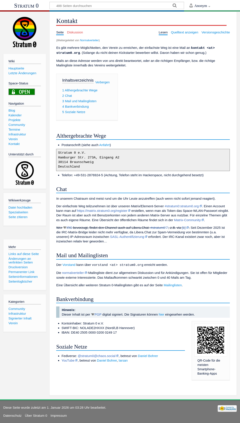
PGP (98, 313)
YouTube (68, 359)
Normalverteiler (89, 40)
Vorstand (68, 264)
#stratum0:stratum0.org (182, 205)
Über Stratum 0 (36, 414)
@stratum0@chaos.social (97, 354)
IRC (69, 227)
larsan (123, 359)
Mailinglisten (173, 284)
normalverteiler (73, 271)
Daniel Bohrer (148, 354)
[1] (184, 227)
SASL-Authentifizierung (127, 236)
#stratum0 (157, 227)
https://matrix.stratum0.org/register (102, 210)
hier (161, 313)
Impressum (59, 414)
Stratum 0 (26, 5)
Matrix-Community (187, 219)
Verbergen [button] (102, 81)
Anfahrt (104, 144)
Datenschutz (12, 414)
